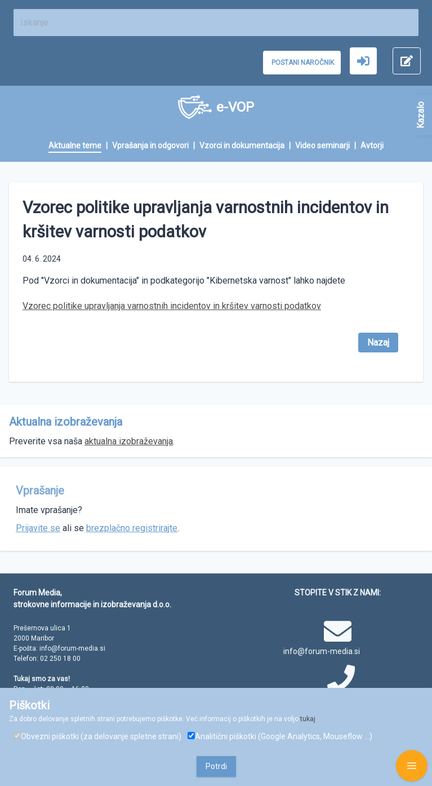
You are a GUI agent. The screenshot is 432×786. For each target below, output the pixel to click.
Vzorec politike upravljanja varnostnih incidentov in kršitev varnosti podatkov (172, 306)
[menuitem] (80, 146)
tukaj (307, 719)
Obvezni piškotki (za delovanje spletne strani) (97, 736)
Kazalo (420, 115)
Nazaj (378, 342)
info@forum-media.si (321, 651)
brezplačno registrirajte (131, 528)
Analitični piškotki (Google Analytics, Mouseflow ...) (280, 736)
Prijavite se (38, 528)
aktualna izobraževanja (128, 441)
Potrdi (216, 766)
